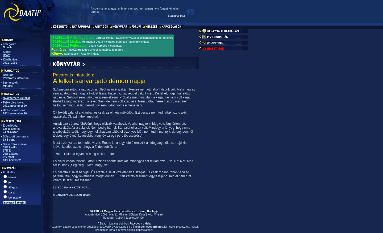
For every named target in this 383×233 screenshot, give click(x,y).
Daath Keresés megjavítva (105, 45)
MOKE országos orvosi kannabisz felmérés (96, 49)
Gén (142, 217)
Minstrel (123, 214)
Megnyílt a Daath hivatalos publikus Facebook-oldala (115, 41)
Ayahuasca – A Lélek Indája (81, 53)
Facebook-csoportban (147, 226)
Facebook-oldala (140, 223)
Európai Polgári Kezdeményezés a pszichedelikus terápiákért (134, 37)
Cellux (119, 217)
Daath (6, 55)
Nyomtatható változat (16, 98)
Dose (142, 214)
